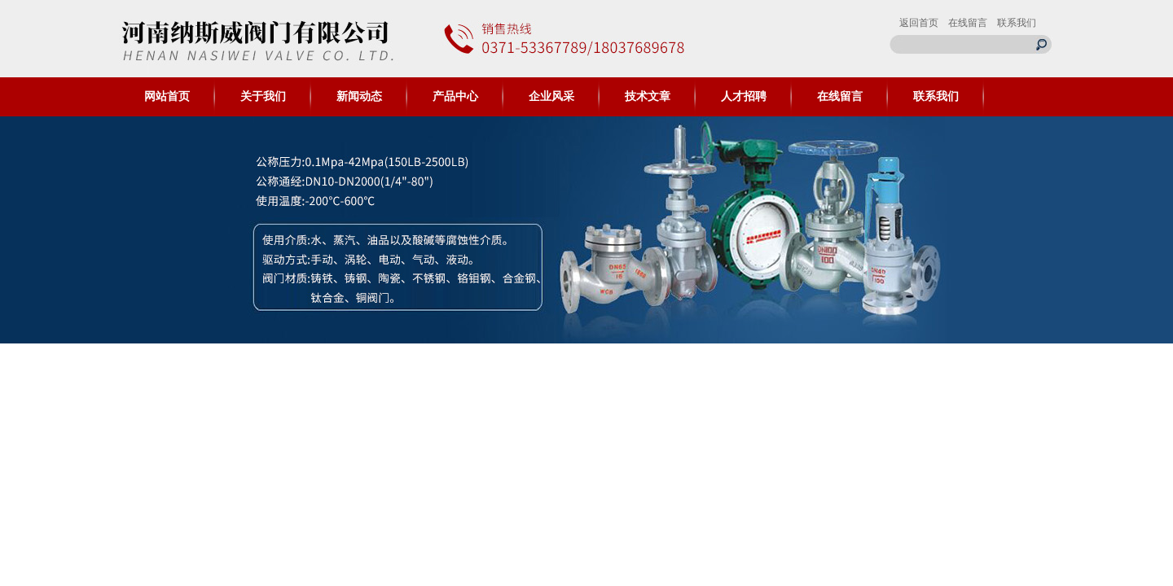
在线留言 (967, 22)
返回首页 (918, 22)
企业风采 (551, 96)
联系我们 (1016, 22)
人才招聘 (744, 96)
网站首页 (167, 96)
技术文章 (647, 96)
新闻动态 (359, 96)
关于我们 (263, 96)
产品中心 (455, 96)
